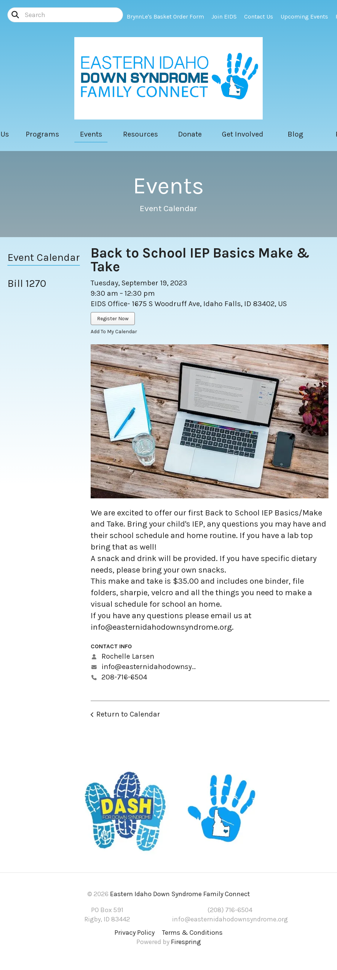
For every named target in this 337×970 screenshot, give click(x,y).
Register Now (113, 318)
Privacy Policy (134, 932)
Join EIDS (224, 16)
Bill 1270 (26, 283)
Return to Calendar (128, 714)
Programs (42, 134)
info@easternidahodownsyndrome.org (161, 627)
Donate (190, 134)
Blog (295, 134)
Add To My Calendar (114, 331)
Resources (140, 134)
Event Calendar (43, 257)
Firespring (186, 942)
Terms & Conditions (192, 932)
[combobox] (65, 14)
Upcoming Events (304, 16)
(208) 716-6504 (229, 910)
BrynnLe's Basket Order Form (165, 16)
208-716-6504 (124, 677)
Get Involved (242, 134)
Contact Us (258, 16)
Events (91, 134)
